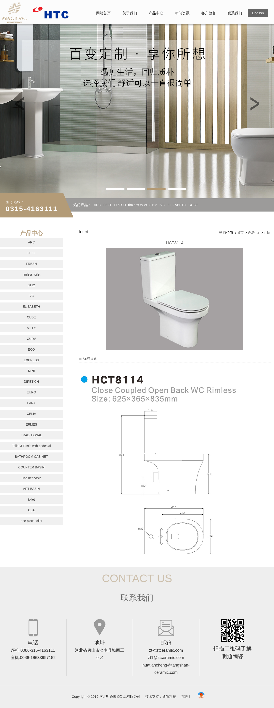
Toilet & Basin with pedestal (31, 446)
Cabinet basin (31, 478)
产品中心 (156, 13)
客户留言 (208, 13)
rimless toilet (137, 205)
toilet (31, 499)
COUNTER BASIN (31, 467)
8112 (153, 205)
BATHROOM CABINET (31, 456)
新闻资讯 (182, 13)
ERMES (31, 424)
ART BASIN (31, 489)
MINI (31, 371)
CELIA (31, 414)
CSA (31, 510)
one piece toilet (31, 521)
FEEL (107, 205)
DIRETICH (31, 381)
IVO (162, 205)
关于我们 (129, 13)
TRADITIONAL (31, 435)
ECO (31, 349)
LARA (31, 403)
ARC (97, 205)
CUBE (193, 205)
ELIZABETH (177, 205)
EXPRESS (31, 360)
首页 (240, 233)
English (258, 13)
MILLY (80, 218)
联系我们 (234, 13)
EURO (31, 392)
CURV (31, 339)
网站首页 (103, 13)
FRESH (120, 205)
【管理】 (185, 696)
